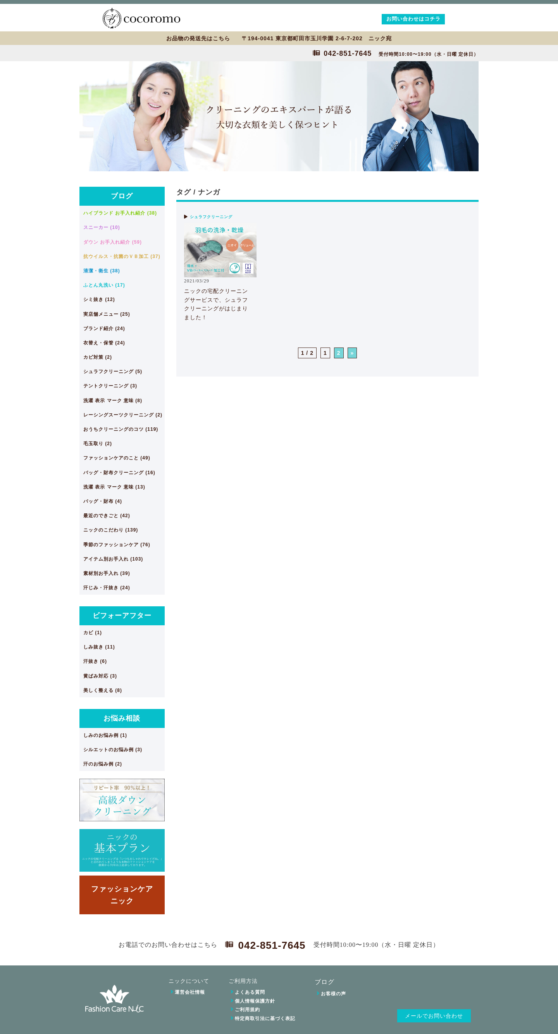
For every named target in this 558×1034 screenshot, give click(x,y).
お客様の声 (333, 993)
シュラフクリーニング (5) (112, 371)
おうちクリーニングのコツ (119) (120, 429)
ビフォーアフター (122, 615)
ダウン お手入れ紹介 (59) (112, 242)
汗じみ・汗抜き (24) (106, 587)
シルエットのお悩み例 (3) (112, 749)
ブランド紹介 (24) (104, 328)
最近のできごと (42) (106, 515)
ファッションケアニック (122, 895)
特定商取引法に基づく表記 (265, 1018)
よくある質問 (250, 992)
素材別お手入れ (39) (106, 573)
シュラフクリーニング (211, 217)
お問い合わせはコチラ (413, 19)
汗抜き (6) (95, 661)
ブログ (122, 196)
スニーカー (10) (101, 227)
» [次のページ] (352, 353)
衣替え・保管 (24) (104, 343)
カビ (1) (92, 632)
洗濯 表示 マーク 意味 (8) (112, 400)
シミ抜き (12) (99, 299)
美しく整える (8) (102, 690)
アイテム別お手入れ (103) (113, 559)
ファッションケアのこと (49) (116, 458)
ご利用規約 (247, 1009)
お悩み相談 (121, 718)
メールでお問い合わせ (434, 1016)
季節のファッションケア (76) (116, 544)
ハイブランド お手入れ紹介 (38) (120, 213)
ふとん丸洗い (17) (104, 285)
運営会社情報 (190, 992)
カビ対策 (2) (97, 357)
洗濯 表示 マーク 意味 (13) (114, 487)
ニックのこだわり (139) (110, 530)
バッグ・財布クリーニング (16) (119, 472)
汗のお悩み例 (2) (102, 764)
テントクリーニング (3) (110, 386)
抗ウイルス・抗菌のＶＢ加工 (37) (121, 256)
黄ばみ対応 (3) (100, 676)
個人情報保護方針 (255, 1001)
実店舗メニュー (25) (106, 314)
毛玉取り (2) (97, 443)
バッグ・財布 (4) (102, 501)
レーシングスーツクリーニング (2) (122, 415)
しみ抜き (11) (99, 647)
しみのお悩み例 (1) (105, 735)
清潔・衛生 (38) (101, 271)
